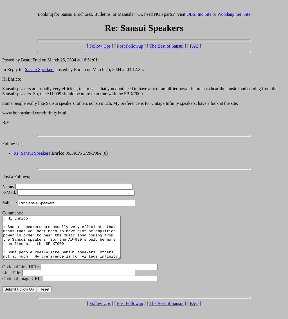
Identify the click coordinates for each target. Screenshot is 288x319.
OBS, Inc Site (198, 14)
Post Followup (130, 46)
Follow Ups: (13, 143)
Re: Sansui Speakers (32, 153)
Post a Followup (17, 176)
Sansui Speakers (39, 69)
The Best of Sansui (166, 46)
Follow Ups (100, 46)
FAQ (194, 46)
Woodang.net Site (233, 14)
